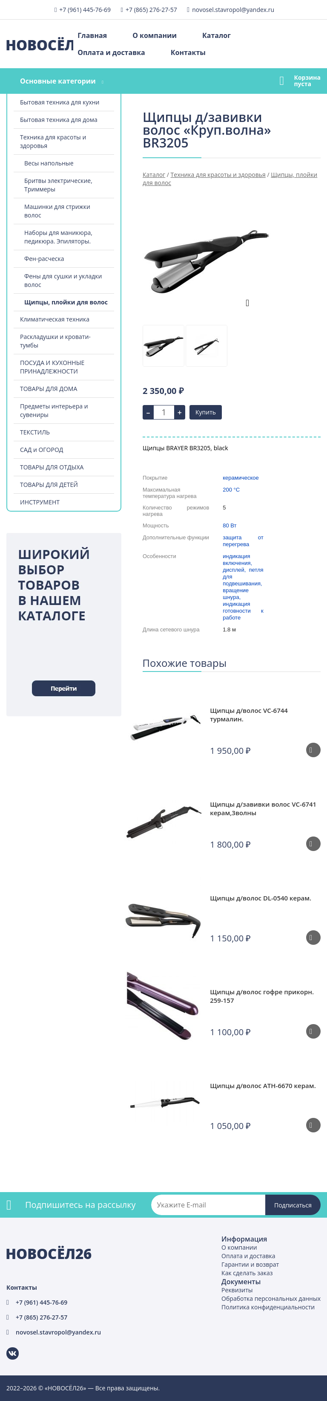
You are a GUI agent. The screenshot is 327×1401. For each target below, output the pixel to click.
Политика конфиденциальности (268, 1307)
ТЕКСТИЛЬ (35, 432)
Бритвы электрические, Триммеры (58, 185)
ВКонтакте (7, 1347)
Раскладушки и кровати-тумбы (55, 341)
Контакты (188, 52)
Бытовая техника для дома (59, 120)
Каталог (216, 35)
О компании (154, 35)
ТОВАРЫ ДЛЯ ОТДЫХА (51, 467)
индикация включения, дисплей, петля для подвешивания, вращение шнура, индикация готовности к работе (243, 587)
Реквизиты (236, 1290)
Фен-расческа (44, 259)
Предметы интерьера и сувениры (54, 410)
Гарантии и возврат (250, 1264)
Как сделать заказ (246, 1273)
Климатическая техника (54, 319)
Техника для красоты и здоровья (53, 141)
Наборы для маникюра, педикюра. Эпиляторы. (58, 237)
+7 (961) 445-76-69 (85, 10)
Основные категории (58, 81)
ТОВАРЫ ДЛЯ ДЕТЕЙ (49, 485)
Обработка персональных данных (271, 1298)
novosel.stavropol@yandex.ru (233, 10)
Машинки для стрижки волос (57, 211)
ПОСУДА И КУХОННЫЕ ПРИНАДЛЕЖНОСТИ (52, 367)
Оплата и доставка (111, 52)
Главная (92, 35)
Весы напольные (49, 163)
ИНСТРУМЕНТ (40, 502)
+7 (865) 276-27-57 (151, 10)
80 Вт (229, 525)
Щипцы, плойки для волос (66, 302)
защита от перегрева (243, 540)
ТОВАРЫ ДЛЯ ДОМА (48, 389)
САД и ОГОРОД (41, 450)
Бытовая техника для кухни (60, 102)
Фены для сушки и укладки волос (63, 280)
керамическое (241, 478)
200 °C (231, 489)
